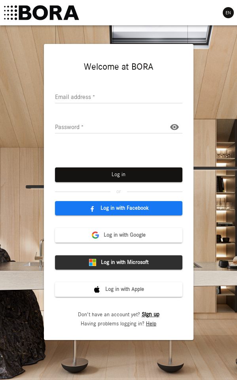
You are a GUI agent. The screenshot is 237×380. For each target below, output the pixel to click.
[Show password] (174, 127)
